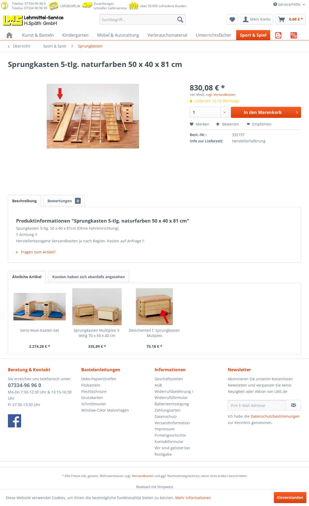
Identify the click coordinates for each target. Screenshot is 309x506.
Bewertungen (64, 201)
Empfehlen (259, 124)
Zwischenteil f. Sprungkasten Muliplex (154, 333)
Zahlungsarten (167, 410)
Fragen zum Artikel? (36, 251)
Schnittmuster (93, 403)
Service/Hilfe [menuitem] (287, 4)
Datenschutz (166, 416)
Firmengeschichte (170, 435)
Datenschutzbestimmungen (275, 416)
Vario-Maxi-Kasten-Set (39, 330)
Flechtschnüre (93, 391)
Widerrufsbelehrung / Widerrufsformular (174, 394)
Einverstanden (290, 497)
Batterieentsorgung (172, 403)
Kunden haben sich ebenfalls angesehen (88, 276)
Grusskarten (92, 397)
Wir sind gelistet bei (172, 447)
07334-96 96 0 (24, 385)
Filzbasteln (90, 385)
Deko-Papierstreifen (98, 378)
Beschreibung (24, 200)
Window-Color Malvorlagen (105, 410)
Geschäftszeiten (169, 378)
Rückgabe (163, 454)
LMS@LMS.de (70, 6)
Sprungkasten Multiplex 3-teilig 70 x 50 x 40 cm (97, 333)
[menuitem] (142, 19)
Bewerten (228, 124)
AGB (158, 385)
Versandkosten (143, 476)
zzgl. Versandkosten (220, 94)
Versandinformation (172, 422)
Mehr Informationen (193, 497)
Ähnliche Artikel (26, 276)
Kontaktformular (169, 441)
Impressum (165, 428)
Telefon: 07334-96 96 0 (29, 3)
